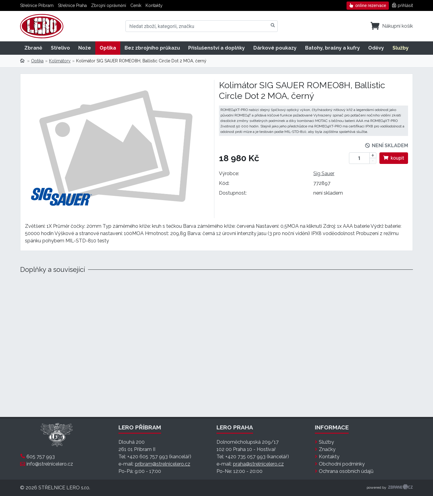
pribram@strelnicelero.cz (162, 464)
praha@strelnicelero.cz (258, 464)
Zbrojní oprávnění (108, 5)
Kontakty (154, 5)
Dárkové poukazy (275, 48)
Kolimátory (60, 60)
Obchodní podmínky (342, 464)
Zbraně (33, 48)
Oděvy (376, 48)
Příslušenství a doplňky (216, 48)
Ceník (135, 5)
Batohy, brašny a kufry (332, 48)
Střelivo (60, 48)
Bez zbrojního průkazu (152, 48)
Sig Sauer (323, 173)
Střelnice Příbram (37, 5)
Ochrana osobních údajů (346, 471)
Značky (327, 449)
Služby (401, 48)
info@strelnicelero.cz (49, 464)
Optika (108, 48)
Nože (84, 48)
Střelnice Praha (72, 5)
